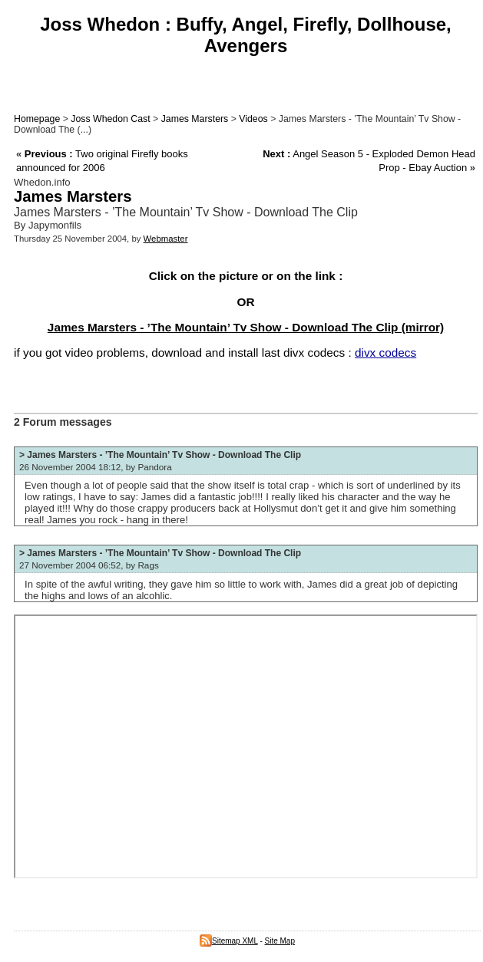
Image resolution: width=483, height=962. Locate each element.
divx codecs (385, 352)
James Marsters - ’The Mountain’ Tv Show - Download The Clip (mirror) (246, 327)
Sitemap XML (229, 941)
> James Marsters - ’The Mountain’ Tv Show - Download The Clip (160, 455)
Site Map (280, 941)
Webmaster (166, 238)
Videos (253, 119)
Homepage (37, 119)
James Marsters (195, 119)
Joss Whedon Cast (110, 119)
